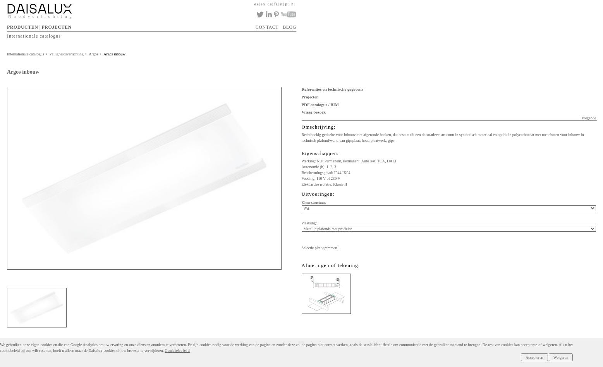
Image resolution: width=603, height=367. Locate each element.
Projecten (310, 97)
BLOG (289, 27)
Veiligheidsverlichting (66, 54)
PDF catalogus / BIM (320, 104)
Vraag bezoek (314, 112)
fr (276, 4)
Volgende (589, 118)
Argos (93, 54)
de (270, 4)
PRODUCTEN (22, 27)
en (263, 4)
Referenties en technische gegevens (332, 89)
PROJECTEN (57, 27)
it (281, 4)
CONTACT (267, 27)
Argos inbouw (114, 54)
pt (287, 4)
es (256, 4)
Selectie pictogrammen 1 (321, 248)
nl (293, 4)
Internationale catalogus (34, 36)
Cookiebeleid (177, 350)
